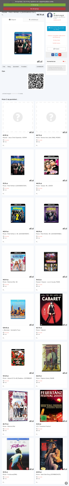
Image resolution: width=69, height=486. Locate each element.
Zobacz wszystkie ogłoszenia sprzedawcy (56, 36)
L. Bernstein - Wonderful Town (11, 330)
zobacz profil (57, 20)
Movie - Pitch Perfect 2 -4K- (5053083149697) (16, 234)
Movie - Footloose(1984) (10, 474)
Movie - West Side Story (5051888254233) (48, 474)
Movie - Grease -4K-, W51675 (44, 186)
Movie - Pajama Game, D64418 (45, 378)
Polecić (56, 49)
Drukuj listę (56, 40)
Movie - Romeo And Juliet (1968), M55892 (48, 137)
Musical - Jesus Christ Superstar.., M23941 (15, 137)
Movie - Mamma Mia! (9, 426)
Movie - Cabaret (41, 330)
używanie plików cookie (46, 1)
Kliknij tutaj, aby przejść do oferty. (56, 28)
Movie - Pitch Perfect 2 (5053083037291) (14, 186)
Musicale (6, 140)
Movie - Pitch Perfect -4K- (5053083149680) (48, 234)
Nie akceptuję (34, 8)
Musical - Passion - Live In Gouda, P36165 (48, 282)
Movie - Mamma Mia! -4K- (10, 282)
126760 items (56, 43)
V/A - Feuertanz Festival (43, 426)
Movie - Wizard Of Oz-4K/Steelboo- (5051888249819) (18, 378)
